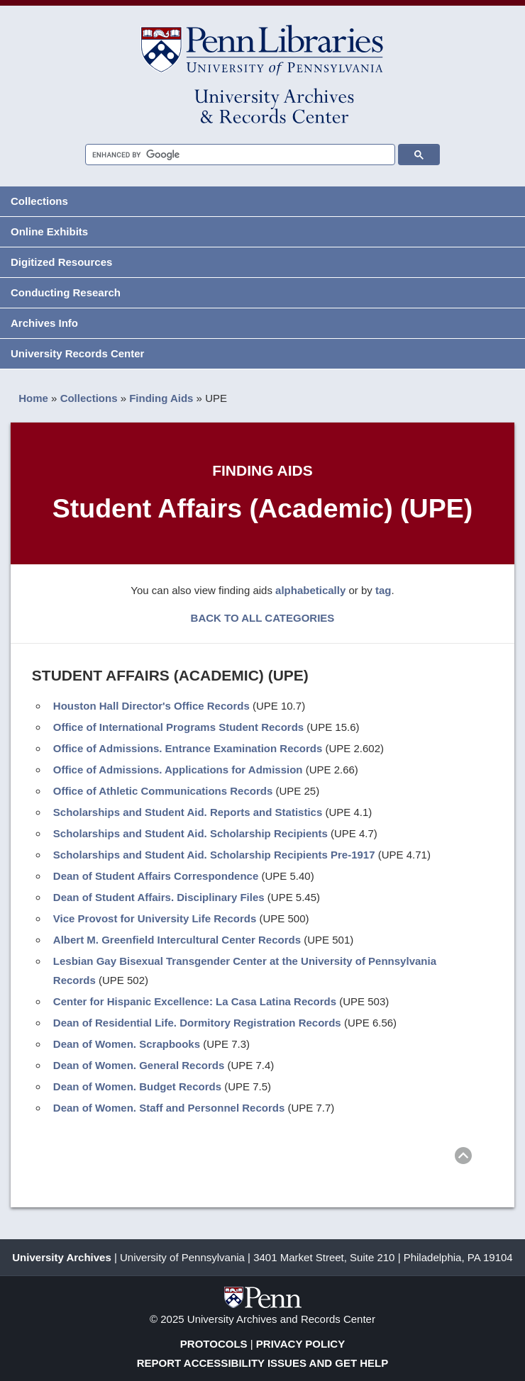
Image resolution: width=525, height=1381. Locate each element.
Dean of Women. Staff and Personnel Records (168, 1108)
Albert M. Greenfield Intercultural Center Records (177, 940)
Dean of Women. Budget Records (137, 1086)
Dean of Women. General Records (138, 1065)
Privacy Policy (300, 1344)
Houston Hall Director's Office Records (151, 706)
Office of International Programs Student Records (178, 727)
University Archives (61, 1257)
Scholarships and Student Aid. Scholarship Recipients (190, 833)
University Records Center (77, 353)
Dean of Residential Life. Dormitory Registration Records (197, 1023)
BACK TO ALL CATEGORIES (263, 618)
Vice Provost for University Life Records (155, 918)
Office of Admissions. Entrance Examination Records (188, 748)
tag (383, 590)
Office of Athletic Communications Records (163, 791)
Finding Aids (161, 398)
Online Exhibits (49, 231)
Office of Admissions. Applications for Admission (178, 770)
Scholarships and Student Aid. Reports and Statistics (188, 812)
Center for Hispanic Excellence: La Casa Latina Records (194, 1001)
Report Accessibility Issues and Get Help (263, 1363)
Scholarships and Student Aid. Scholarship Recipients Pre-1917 (214, 855)
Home (33, 398)
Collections (39, 201)
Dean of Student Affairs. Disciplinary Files (159, 897)
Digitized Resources (61, 262)
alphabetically (310, 590)
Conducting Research (66, 292)
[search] (234, 155)
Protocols (214, 1344)
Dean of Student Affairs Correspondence (155, 876)
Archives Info (44, 323)
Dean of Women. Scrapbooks (126, 1044)
